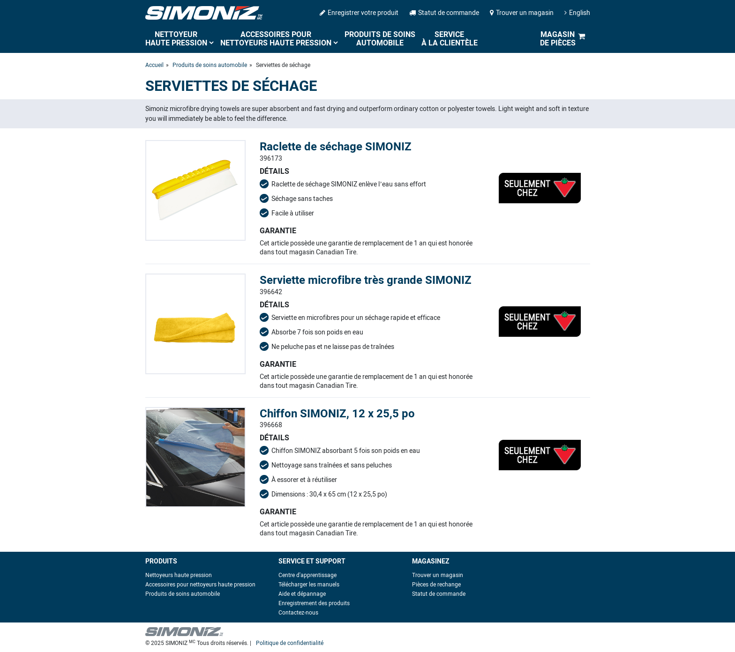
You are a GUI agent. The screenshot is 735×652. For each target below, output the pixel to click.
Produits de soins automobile (380, 38)
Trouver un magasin (522, 13)
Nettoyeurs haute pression (178, 575)
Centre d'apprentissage (307, 575)
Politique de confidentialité (289, 643)
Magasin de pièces (558, 38)
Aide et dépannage (302, 594)
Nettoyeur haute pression (176, 38)
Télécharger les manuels (308, 584)
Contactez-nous (298, 612)
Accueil (154, 65)
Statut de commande (444, 13)
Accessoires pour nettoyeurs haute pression (275, 38)
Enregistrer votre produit (359, 13)
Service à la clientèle (449, 38)
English (577, 13)
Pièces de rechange (436, 584)
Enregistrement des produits (314, 603)
